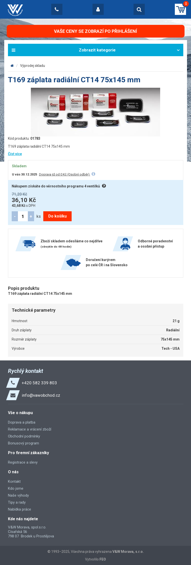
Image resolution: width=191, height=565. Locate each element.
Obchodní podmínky (24, 436)
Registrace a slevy (23, 462)
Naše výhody (18, 495)
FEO (102, 559)
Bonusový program (23, 443)
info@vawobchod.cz (41, 395)
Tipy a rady (17, 502)
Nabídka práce (19, 509)
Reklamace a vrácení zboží (29, 429)
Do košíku (57, 216)
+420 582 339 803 (39, 382)
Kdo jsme (15, 488)
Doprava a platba (21, 422)
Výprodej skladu (32, 66)
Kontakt (14, 481)
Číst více (15, 154)
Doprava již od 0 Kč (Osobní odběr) (64, 174)
